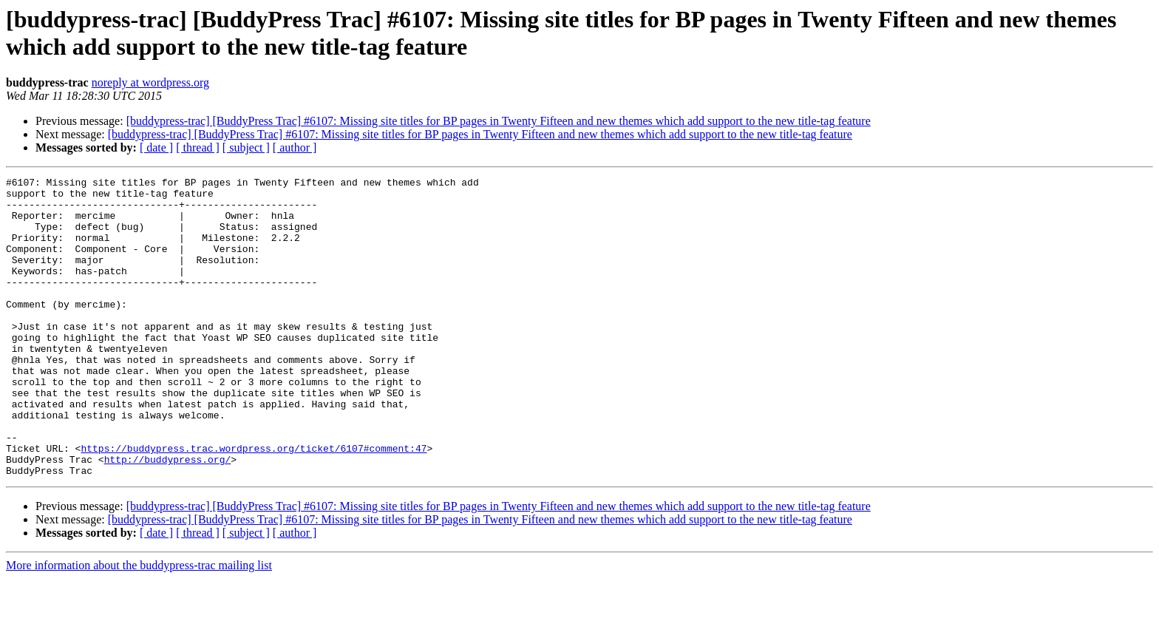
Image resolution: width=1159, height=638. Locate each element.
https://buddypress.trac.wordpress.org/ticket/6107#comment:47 (253, 503)
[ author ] (295, 147)
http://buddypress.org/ (167, 516)
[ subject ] (246, 147)
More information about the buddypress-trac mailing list (139, 625)
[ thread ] (198, 147)
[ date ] (156, 147)
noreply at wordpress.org (150, 82)
